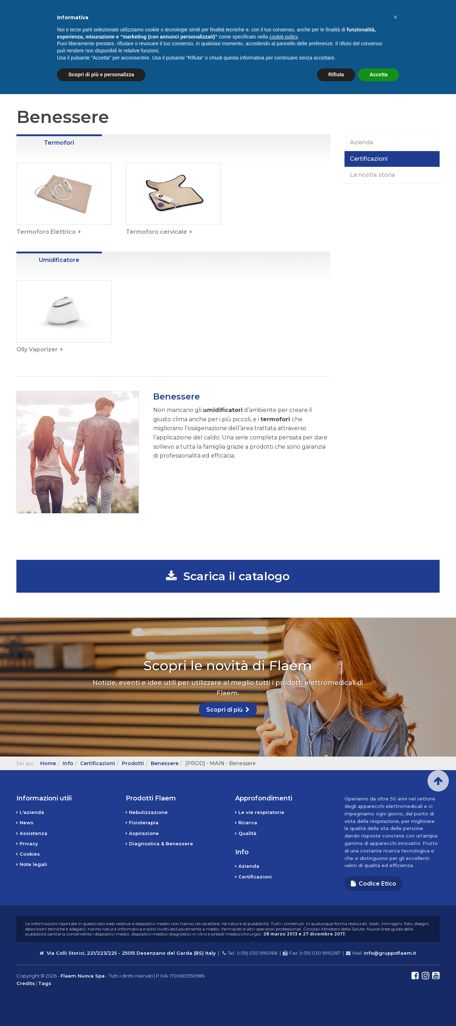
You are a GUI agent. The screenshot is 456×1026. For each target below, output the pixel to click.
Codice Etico (373, 883)
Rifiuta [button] (336, 1006)
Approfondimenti (294, 27)
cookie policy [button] (283, 968)
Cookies (30, 854)
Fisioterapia (144, 822)
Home (187, 27)
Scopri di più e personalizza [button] (101, 1006)
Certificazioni (369, 158)
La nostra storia (372, 174)
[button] (395, 949)
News (381, 27)
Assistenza (388, 6)
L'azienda (32, 812)
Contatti (417, 27)
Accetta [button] (378, 1006)
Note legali (33, 864)
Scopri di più (227, 709)
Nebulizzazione (148, 812)
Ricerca (247, 822)
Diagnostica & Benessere (161, 843)
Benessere (164, 763)
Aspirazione (144, 833)
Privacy (29, 843)
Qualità (247, 833)
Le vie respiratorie (261, 812)
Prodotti (227, 27)
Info (350, 27)
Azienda (361, 142)
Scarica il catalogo (228, 576)
